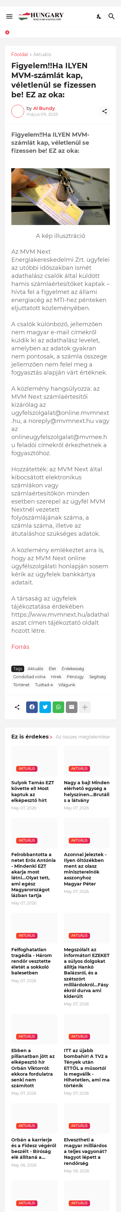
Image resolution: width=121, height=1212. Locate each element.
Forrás (20, 1090)
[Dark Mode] (99, 16)
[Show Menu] (9, 16)
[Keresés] (112, 16)
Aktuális (42, 54)
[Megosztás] (104, 111)
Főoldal (19, 54)
